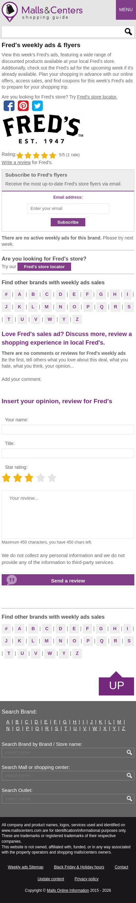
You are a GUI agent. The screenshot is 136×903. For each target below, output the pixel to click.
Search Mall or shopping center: (36, 767)
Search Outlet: (17, 790)
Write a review (16, 162)
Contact (121, 867)
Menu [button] (126, 9)
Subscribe (67, 222)
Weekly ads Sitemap (25, 867)
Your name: (16, 419)
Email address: (68, 197)
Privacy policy (86, 879)
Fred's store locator (44, 266)
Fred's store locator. (97, 96)
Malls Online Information (68, 890)
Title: (10, 443)
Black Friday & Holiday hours (79, 867)
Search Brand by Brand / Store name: (42, 744)
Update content (51, 879)
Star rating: (16, 467)
